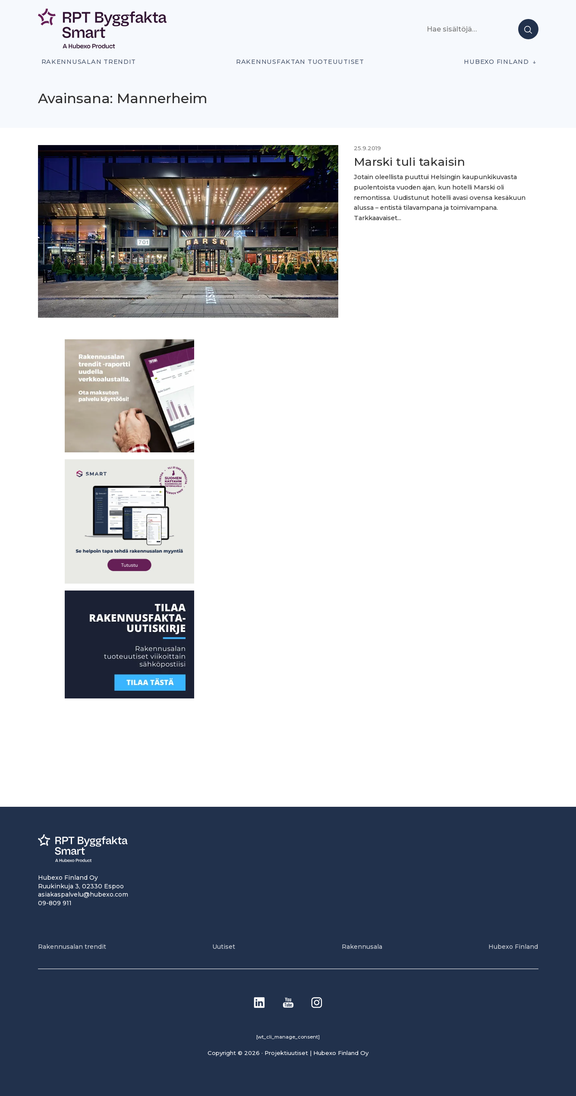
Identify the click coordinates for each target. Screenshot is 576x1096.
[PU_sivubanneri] (129, 450)
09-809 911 (55, 903)
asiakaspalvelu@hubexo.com (83, 894)
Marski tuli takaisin (410, 162)
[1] (129, 696)
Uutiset (223, 947)
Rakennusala (362, 947)
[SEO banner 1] (129, 581)
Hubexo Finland (496, 62)
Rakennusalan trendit (88, 62)
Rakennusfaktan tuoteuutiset (300, 62)
